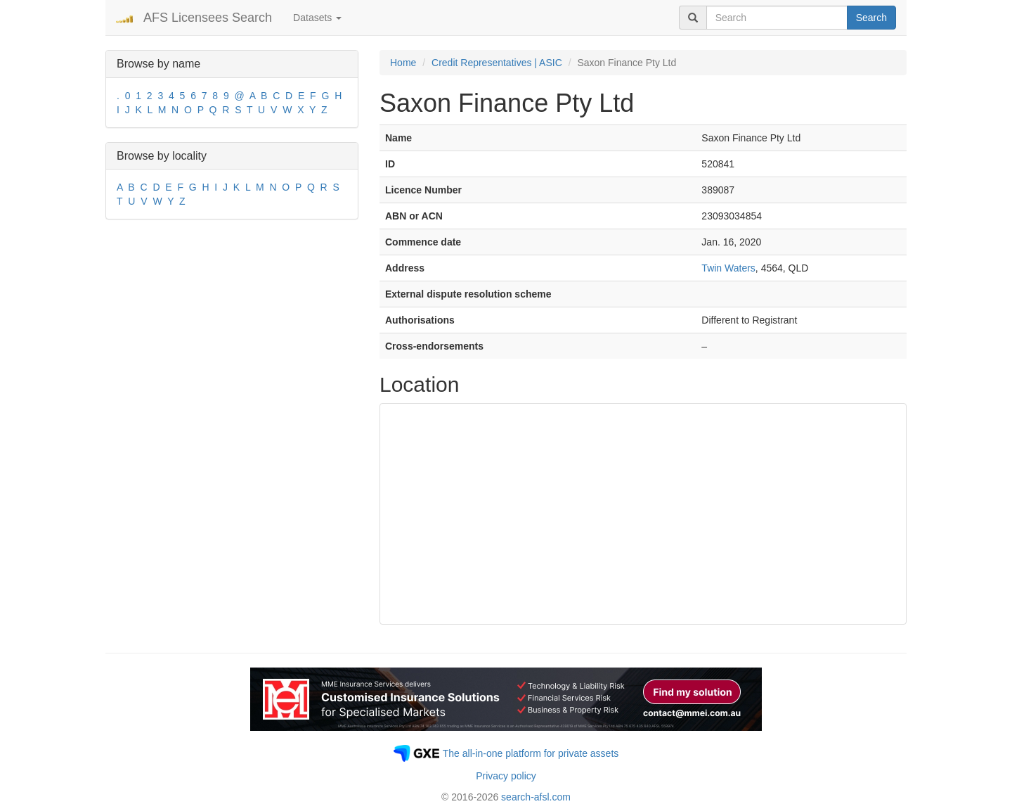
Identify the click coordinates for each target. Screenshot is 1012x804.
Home (403, 62)
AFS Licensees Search (207, 18)
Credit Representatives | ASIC (497, 62)
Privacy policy (506, 775)
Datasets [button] (317, 17)
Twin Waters (728, 268)
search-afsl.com (536, 797)
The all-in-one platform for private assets (531, 753)
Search (871, 17)
